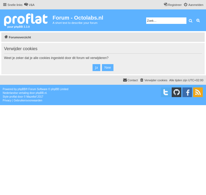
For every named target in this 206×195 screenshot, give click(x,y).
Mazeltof (32, 96)
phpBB (22, 89)
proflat (13, 96)
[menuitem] (29, 5)
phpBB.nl (41, 92)
